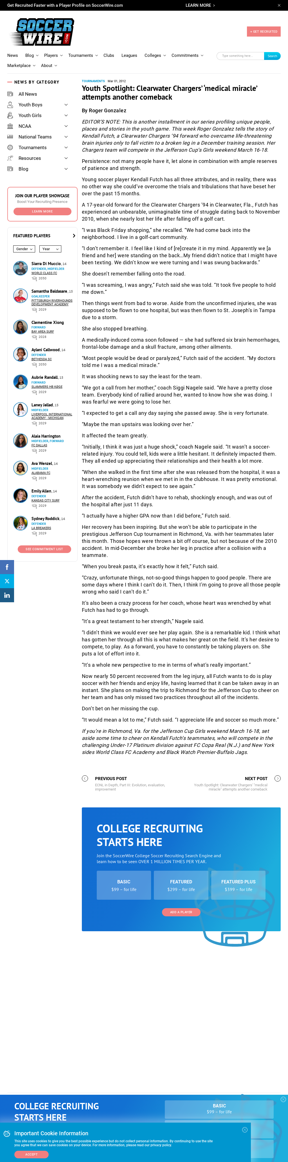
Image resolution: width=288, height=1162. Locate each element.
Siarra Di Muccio (47, 255)
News (12, 47)
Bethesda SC (42, 351)
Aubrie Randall (45, 369)
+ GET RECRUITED (264, 28)
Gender (22, 241)
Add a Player (181, 1065)
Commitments (185, 47)
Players (51, 47)
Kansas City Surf (46, 492)
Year (46, 241)
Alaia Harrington (46, 428)
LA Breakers (41, 520)
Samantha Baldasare (50, 283)
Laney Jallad (43, 397)
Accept (31, 1154)
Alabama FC (41, 465)
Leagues (129, 47)
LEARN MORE (198, 5)
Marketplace (19, 57)
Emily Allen (42, 483)
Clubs (109, 47)
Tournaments (80, 47)
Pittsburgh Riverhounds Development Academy (52, 294)
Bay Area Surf (43, 324)
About (46, 57)
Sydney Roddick (46, 510)
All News (22, 86)
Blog (29, 47)
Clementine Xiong (48, 314)
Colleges (153, 47)
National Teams (29, 129)
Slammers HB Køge (47, 379)
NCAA (19, 118)
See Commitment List (44, 541)
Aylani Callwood (46, 341)
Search (272, 48)
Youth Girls (24, 107)
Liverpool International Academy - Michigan (52, 408)
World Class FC (44, 265)
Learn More (42, 203)
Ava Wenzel (42, 455)
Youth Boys (24, 97)
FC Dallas (39, 437)
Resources (24, 150)
